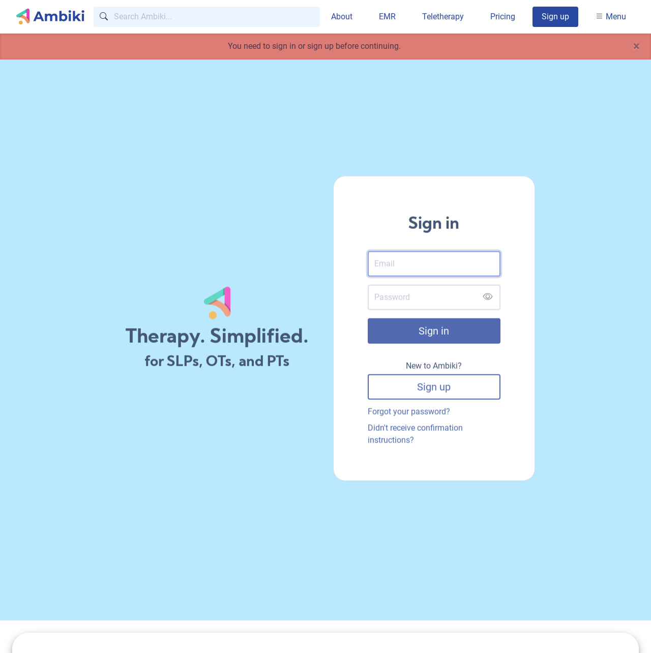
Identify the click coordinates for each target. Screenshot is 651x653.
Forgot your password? (409, 413)
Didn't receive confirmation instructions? (415, 436)
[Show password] (487, 298)
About (341, 16)
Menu (611, 16)
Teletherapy (443, 16)
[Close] (636, 46)
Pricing (502, 16)
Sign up (555, 16)
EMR (387, 16)
